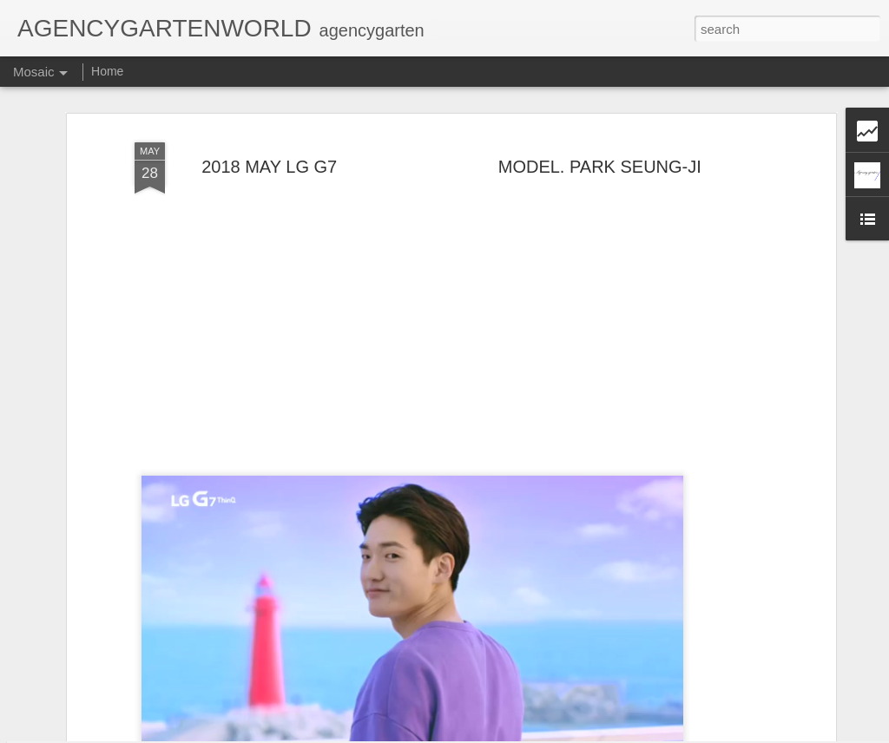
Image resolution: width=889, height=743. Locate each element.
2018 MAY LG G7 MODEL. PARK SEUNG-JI (451, 127)
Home (107, 71)
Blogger (531, 733)
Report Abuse (581, 733)
